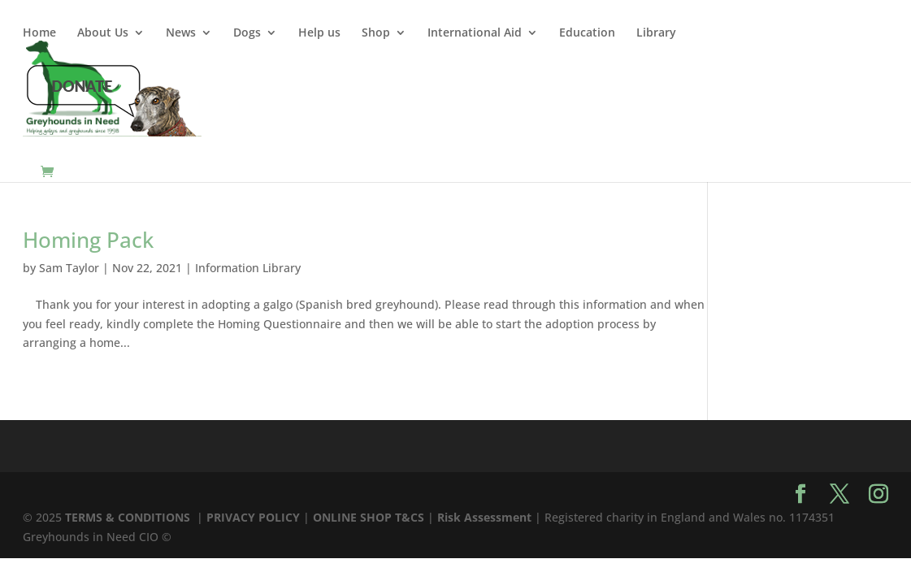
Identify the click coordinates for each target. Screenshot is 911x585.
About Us (102, 33)
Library (656, 33)
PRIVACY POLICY (253, 517)
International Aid (474, 33)
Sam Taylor (69, 267)
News (181, 33)
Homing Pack (88, 239)
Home (39, 33)
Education (587, 33)
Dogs (247, 33)
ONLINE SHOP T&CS (368, 517)
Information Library (248, 267)
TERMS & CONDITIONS (129, 517)
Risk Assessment (484, 517)
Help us (319, 33)
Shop (376, 33)
